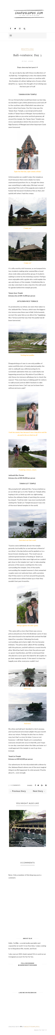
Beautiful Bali (27, 49)
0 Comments (15, 785)
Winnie (35, 954)
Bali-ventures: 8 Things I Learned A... (23, 843)
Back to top (40, 1030)
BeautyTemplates (31, 1027)
